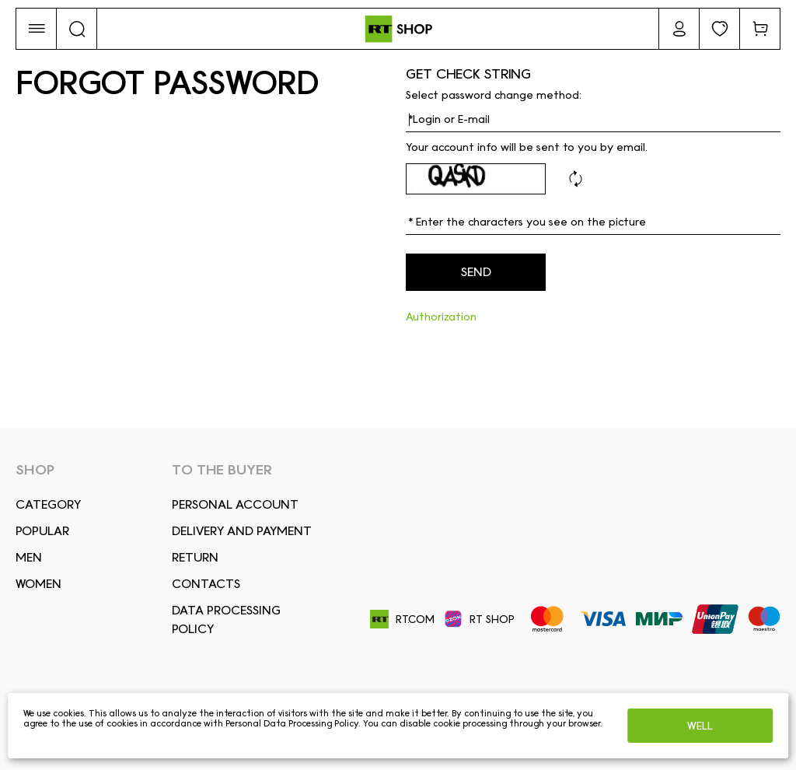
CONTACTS (206, 584)
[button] (36, 29)
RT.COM (402, 619)
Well (700, 726)
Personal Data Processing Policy (291, 723)
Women (38, 584)
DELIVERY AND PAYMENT (242, 531)
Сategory (48, 504)
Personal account (235, 504)
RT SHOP (479, 619)
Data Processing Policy (226, 619)
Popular (42, 531)
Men (29, 557)
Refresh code (575, 179)
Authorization (441, 317)
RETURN (195, 557)
